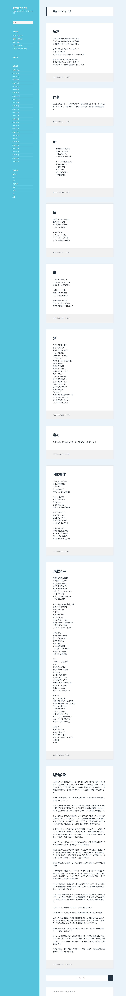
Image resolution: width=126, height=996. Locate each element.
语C (14, 194)
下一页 (110, 978)
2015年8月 (16, 145)
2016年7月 (16, 109)
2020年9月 (16, 89)
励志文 (15, 174)
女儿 (14, 177)
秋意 (56, 31)
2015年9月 (16, 142)
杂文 (14, 187)
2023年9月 (16, 73)
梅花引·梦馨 (16, 42)
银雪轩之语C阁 (20, 8)
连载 (14, 197)
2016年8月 (16, 106)
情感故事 (15, 184)
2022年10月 (16, 76)
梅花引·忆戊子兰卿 (18, 35)
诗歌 (14, 190)
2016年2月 (16, 125)
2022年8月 (16, 83)
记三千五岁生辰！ (18, 45)
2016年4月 (16, 119)
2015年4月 (16, 158)
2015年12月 (16, 132)
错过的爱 (59, 775)
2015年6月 (16, 152)
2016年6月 (16, 112)
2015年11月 (16, 135)
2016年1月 (16, 129)
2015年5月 (16, 155)
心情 (14, 181)
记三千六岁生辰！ (18, 39)
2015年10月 (16, 138)
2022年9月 (16, 80)
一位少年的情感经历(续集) (20, 49)
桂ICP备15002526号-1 (59, 992)
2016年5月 (16, 116)
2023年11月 (16, 70)
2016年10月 (16, 99)
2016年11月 (16, 96)
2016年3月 (16, 122)
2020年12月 (16, 86)
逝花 (56, 435)
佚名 (56, 97)
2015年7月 (16, 148)
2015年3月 (16, 161)
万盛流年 (59, 571)
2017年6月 (16, 93)
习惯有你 (59, 474)
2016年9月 (16, 103)
